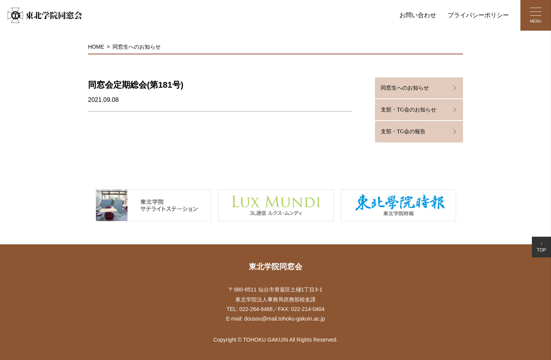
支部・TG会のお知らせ (408, 110)
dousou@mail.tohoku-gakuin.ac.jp (284, 319)
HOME (96, 47)
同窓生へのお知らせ (136, 47)
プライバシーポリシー (478, 15)
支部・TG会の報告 (403, 131)
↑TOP (541, 247)
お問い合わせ (417, 15)
